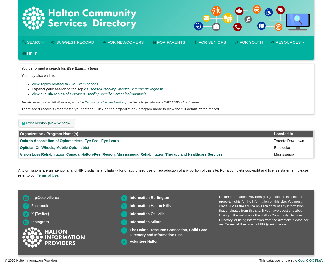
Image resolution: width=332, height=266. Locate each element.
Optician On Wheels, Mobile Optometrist (54, 147)
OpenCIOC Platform (312, 260)
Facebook (39, 206)
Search (33, 42)
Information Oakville (147, 214)
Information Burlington (149, 198)
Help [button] (31, 53)
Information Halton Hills (150, 206)
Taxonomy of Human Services (105, 102)
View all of (89, 94)
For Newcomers (123, 42)
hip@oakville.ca (45, 198)
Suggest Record (72, 42)
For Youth (248, 42)
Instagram (40, 222)
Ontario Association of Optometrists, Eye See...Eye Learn (69, 141)
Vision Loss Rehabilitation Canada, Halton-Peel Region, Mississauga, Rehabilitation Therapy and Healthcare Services (121, 154)
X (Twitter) (40, 214)
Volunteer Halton (144, 241)
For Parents (168, 42)
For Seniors (209, 42)
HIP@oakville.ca (273, 224)
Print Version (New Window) (46, 123)
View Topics (65, 84)
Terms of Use (47, 175)
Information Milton (145, 222)
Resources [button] (288, 42)
